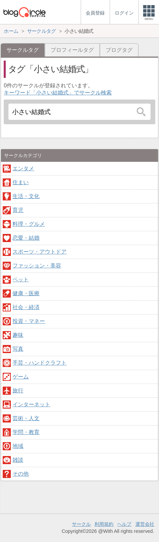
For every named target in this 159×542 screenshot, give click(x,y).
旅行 (17, 390)
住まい (20, 182)
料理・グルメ (28, 224)
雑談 (17, 460)
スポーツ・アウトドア (39, 252)
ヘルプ (124, 524)
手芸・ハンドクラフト (39, 363)
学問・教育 (25, 432)
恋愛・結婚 (25, 238)
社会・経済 (25, 307)
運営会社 (144, 524)
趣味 (17, 335)
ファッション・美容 (36, 265)
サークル (81, 524)
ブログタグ (119, 50)
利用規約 (104, 524)
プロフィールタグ (72, 50)
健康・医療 (25, 293)
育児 (17, 210)
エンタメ (23, 168)
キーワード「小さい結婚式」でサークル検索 (58, 92)
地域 (17, 446)
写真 (17, 349)
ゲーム (20, 377)
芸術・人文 (25, 418)
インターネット (31, 404)
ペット (20, 279)
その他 (20, 474)
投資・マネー (28, 321)
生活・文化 (25, 196)
